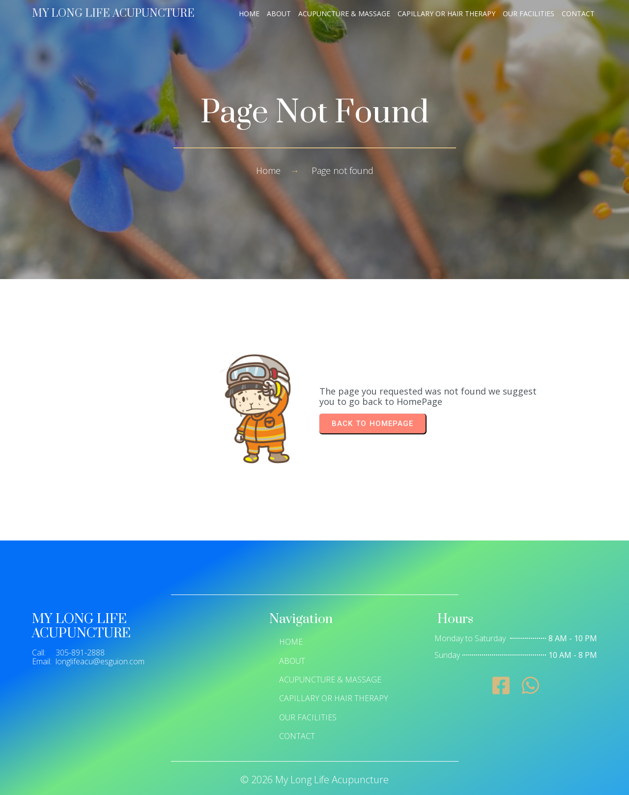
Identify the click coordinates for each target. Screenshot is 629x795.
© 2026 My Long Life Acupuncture (314, 779)
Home (268, 170)
